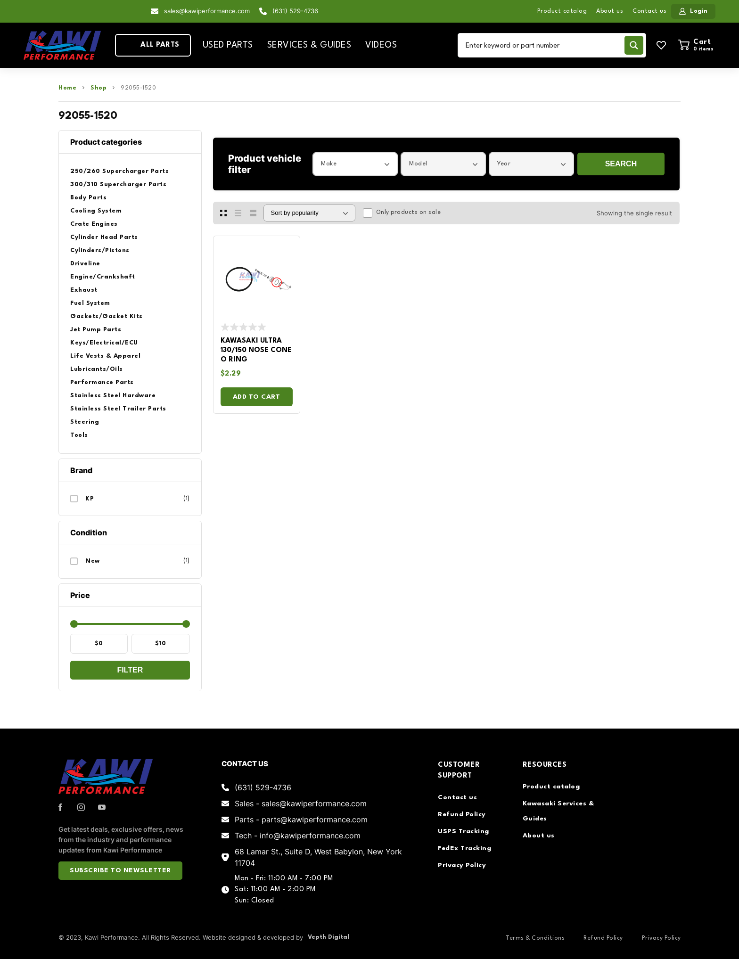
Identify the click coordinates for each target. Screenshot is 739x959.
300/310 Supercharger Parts (118, 184)
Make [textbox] (329, 164)
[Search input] (543, 45)
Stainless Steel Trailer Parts (118, 409)
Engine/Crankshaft (102, 277)
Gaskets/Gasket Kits (106, 316)
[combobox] (355, 164)
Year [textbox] (503, 164)
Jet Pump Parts (95, 330)
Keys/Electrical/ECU (104, 343)
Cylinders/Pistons (100, 250)
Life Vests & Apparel (105, 356)
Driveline (85, 264)
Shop (98, 88)
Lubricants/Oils (96, 369)
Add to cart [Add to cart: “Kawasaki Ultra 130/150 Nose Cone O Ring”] (256, 396)
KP (89, 499)
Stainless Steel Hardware (113, 396)
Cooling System (96, 211)
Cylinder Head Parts (104, 237)
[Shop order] (309, 213)
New (92, 561)
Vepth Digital (328, 937)
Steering (84, 422)
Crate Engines (94, 224)
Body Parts (88, 198)
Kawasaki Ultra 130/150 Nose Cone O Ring (256, 350)
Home (67, 88)
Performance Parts (102, 382)
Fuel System (90, 303)
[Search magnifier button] (633, 45)
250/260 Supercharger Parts (119, 171)
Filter (130, 670)
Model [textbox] (418, 164)
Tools (79, 435)
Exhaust (84, 290)
